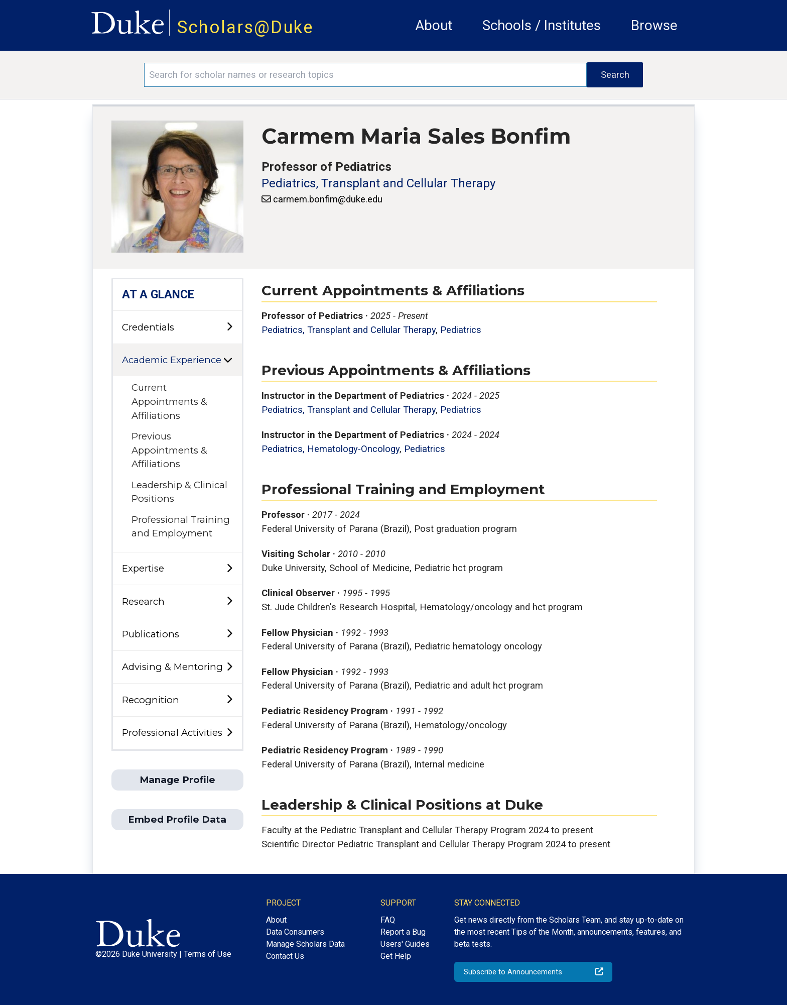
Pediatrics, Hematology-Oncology (330, 448)
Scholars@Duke (245, 27)
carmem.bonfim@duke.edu (327, 199)
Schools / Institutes (541, 25)
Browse (654, 25)
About (433, 25)
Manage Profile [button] (177, 780)
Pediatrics (460, 329)
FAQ (387, 920)
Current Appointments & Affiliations (169, 401)
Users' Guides (405, 944)
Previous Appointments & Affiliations (169, 450)
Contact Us (285, 956)
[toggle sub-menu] (229, 327)
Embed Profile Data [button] (177, 819)
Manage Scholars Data (305, 944)
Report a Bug (403, 932)
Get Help (395, 956)
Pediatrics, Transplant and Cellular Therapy (378, 183)
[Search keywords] (365, 75)
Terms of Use (207, 954)
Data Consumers (295, 932)
